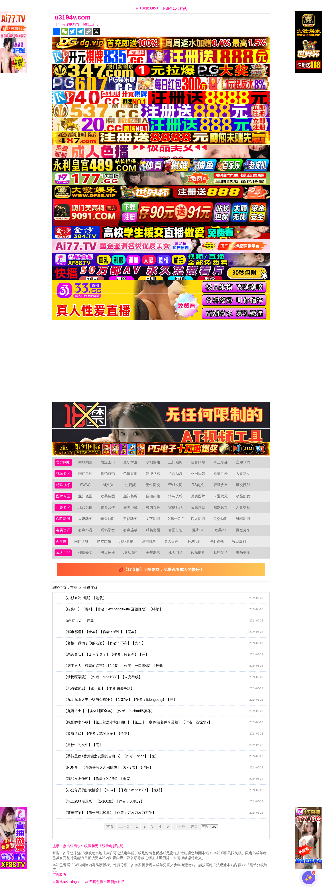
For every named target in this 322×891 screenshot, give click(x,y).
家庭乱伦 (175, 507)
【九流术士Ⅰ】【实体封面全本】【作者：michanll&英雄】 (163, 711)
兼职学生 (130, 462)
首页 (73, 587)
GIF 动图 (63, 519)
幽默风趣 (221, 507)
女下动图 (153, 519)
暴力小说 (130, 507)
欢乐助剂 (198, 553)
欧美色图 (108, 496)
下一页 (180, 826)
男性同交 (153, 485)
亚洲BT (198, 530)
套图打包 (175, 530)
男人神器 (108, 553)
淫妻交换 (243, 507)
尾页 (194, 826)
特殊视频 (63, 485)
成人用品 (63, 553)
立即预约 (243, 462)
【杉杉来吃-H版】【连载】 (163, 598)
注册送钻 (217, 541)
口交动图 (220, 519)
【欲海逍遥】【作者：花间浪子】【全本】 (163, 733)
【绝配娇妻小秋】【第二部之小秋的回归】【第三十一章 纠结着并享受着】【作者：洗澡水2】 (163, 722)
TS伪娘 (198, 485)
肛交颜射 (243, 485)
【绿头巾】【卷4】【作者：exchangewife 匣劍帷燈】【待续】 (163, 609)
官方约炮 (63, 462)
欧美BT (220, 530)
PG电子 (194, 541)
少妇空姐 (153, 462)
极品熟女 (243, 496)
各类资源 (63, 530)
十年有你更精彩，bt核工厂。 (77, 24)
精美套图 (153, 530)
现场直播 (126, 541)
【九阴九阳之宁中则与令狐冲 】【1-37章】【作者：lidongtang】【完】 (163, 699)
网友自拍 (104, 541)
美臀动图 (130, 519)
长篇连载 (198, 507)
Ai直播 (61, 541)
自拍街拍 (153, 496)
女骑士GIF (175, 519)
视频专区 (63, 473)
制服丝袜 (153, 473)
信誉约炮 (198, 462)
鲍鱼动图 (107, 519)
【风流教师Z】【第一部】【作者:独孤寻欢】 (163, 688)
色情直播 (130, 473)
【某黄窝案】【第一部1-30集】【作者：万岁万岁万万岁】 (163, 812)
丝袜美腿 (130, 496)
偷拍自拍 (108, 473)
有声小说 (85, 530)
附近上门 (108, 462)
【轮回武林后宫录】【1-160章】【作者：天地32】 (163, 801)
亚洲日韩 (198, 473)
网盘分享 (243, 530)
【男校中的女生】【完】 (163, 744)
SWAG (85, 485)
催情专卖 (85, 553)
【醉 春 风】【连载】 (163, 620)
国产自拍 (85, 473)
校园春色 (153, 507)
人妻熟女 (243, 473)
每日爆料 (239, 541)
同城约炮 (85, 462)
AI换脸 (108, 485)
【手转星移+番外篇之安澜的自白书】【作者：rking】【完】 (163, 756)
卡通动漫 (175, 473)
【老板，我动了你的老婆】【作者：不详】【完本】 (163, 643)
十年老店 (153, 553)
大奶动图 (85, 519)
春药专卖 (243, 553)
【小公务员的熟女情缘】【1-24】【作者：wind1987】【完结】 (163, 790)
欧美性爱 (221, 473)
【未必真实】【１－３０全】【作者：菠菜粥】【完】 (163, 654)
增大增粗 (130, 553)
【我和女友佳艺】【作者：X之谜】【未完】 (163, 778)
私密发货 (221, 553)
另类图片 (198, 496)
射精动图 (243, 519)
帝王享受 (221, 462)
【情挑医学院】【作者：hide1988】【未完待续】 (163, 677)
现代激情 (85, 507)
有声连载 (130, 530)
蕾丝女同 (175, 485)
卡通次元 (221, 496)
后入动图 (198, 519)
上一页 (124, 826)
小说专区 (63, 507)
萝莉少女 (221, 485)
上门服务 (175, 462)
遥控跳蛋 (149, 541)
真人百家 (171, 541)
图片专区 (63, 496)
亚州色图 (85, 496)
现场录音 (108, 530)
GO (214, 826)
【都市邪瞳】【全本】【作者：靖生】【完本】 (163, 631)
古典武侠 (108, 507)
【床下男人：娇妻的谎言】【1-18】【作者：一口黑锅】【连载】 (163, 665)
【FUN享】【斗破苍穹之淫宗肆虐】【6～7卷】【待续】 (163, 767)
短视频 (130, 485)
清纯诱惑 (175, 496)
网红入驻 (81, 541)
